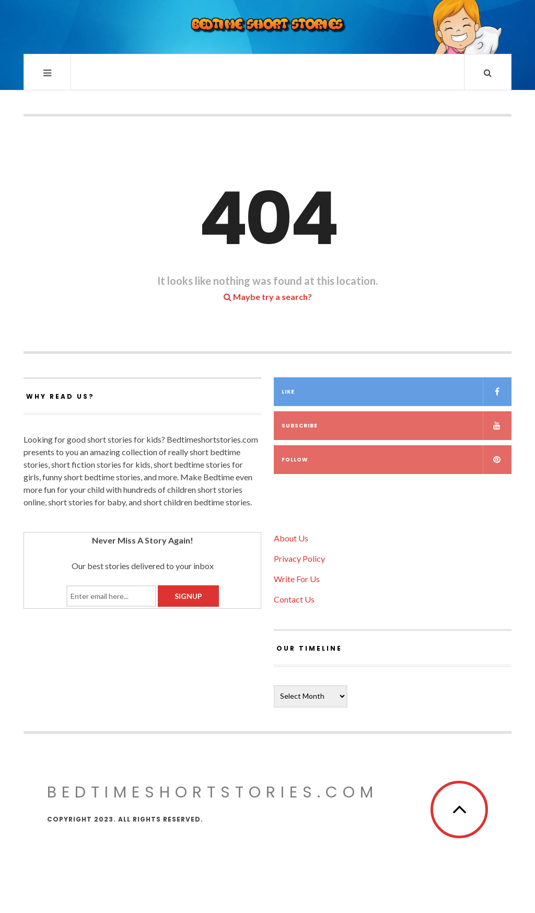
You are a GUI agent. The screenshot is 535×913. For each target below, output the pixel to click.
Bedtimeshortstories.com (212, 792)
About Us (291, 538)
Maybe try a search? (268, 297)
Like (396, 391)
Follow (396, 459)
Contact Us (294, 599)
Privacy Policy (299, 558)
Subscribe (396, 425)
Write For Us (297, 579)
